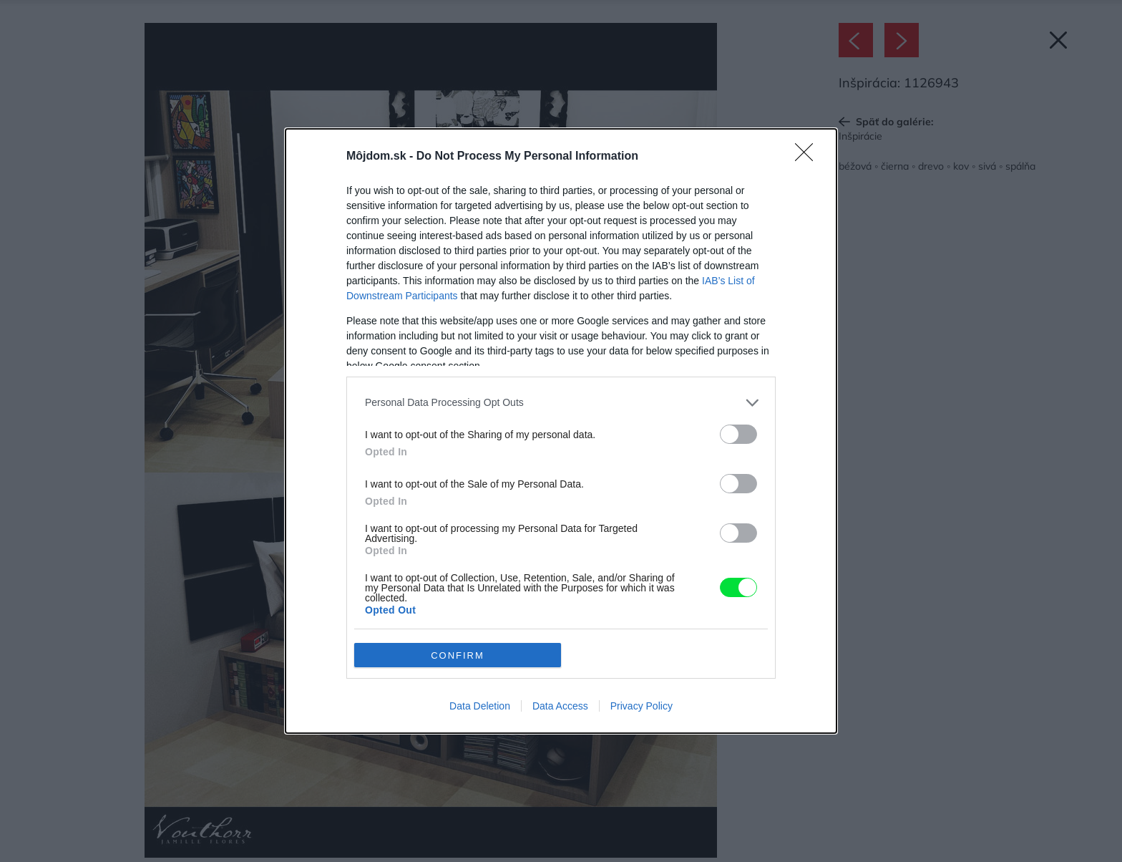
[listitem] (561, 402)
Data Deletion (479, 706)
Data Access (560, 706)
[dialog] (561, 431)
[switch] (738, 434)
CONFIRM (457, 655)
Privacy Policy (641, 706)
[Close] (808, 156)
